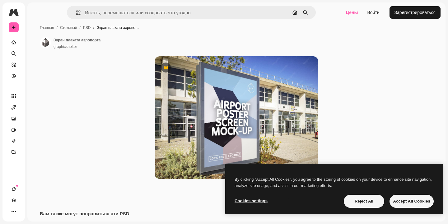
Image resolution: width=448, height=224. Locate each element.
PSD (134, 28)
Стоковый (115, 28)
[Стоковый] (37, 65)
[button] (99, 12)
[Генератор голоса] (37, 141)
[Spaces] (37, 107)
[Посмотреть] (37, 76)
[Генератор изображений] (37, 119)
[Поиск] (37, 53)
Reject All (364, 201)
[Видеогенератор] (37, 130)
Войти (373, 12)
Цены (352, 12)
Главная (94, 28)
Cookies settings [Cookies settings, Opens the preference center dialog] (251, 200)
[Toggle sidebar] (61, 12)
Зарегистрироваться (415, 12)
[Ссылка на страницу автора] (92, 42)
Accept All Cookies (411, 201)
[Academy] (25, 212)
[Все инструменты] (37, 96)
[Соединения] (14, 212)
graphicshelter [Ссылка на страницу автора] (112, 46)
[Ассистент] (37, 152)
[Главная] (37, 42)
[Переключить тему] (36, 212)
